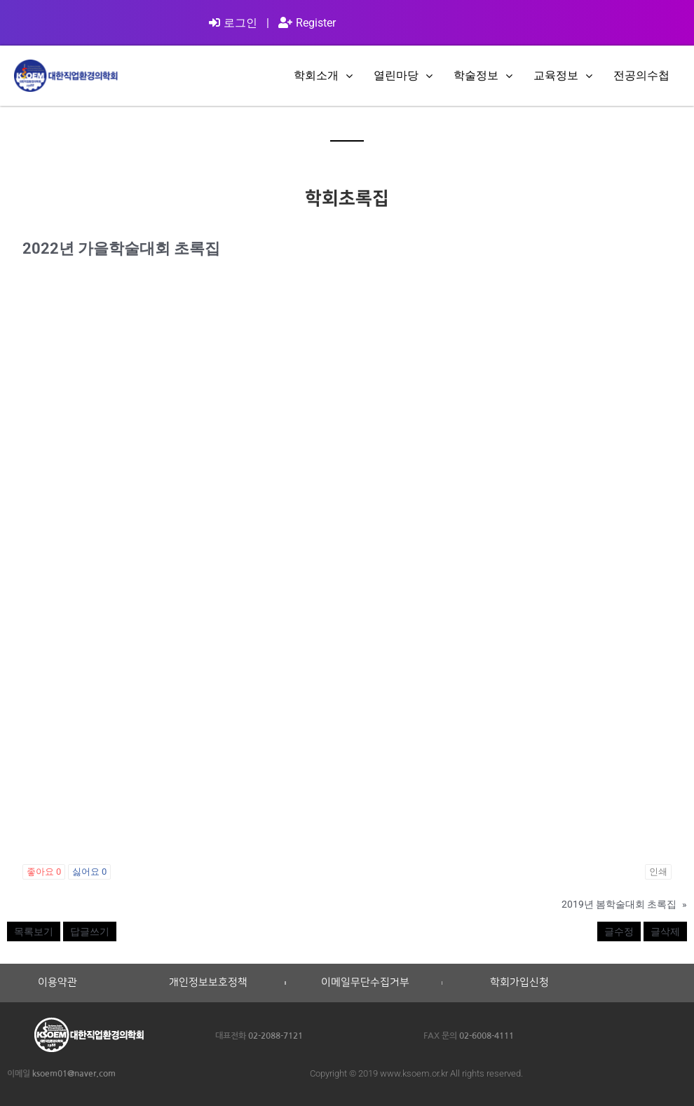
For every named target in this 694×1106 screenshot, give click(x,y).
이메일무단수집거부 (365, 982)
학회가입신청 (519, 982)
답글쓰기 (89, 931)
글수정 (619, 931)
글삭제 (665, 931)
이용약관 (57, 982)
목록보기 (33, 931)
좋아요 (44, 871)
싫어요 (89, 871)
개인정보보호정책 (208, 982)
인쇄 (658, 871)
